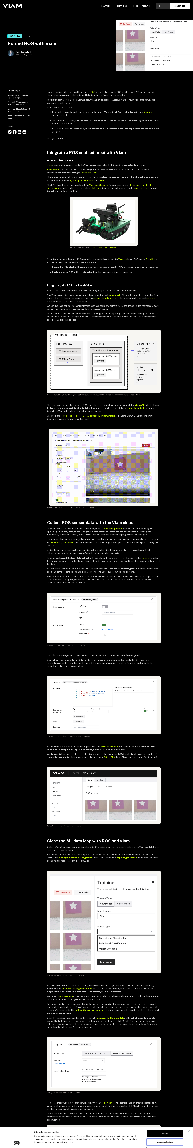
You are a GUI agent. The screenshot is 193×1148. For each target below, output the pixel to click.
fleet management (138, 185)
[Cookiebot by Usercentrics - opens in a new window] (16, 1143)
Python (84, 180)
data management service (63, 542)
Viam (49, 165)
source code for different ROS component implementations (88, 416)
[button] (107, 6)
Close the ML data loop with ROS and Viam (19, 110)
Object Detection (65, 996)
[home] (12, 6)
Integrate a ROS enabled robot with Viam (18, 96)
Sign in (163, 6)
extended (151, 298)
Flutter (92, 180)
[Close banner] (189, 1111)
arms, (112, 298)
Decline (164, 1131)
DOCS (135, 6)
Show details (135, 1143)
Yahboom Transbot (109, 746)
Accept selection (165, 1123)
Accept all (165, 1114)
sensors (145, 558)
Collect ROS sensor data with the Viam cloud (18, 103)
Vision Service (109, 1103)
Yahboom (122, 259)
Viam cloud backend (98, 185)
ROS (93, 92)
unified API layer (88, 173)
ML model (97, 188)
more (102, 180)
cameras (97, 298)
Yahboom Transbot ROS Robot (105, 247)
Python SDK (109, 757)
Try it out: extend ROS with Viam (19, 117)
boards (105, 298)
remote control (142, 188)
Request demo (180, 6)
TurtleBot (150, 259)
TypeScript (75, 180)
